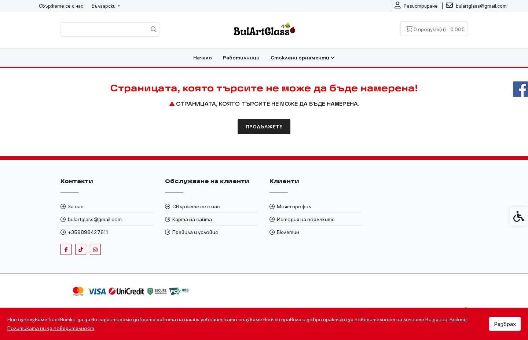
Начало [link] (202, 57)
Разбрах (505, 324)
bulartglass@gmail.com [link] (95, 219)
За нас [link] (76, 206)
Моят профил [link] (294, 206)
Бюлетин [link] (288, 232)
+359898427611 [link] (88, 232)
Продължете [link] (264, 126)
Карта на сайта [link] (192, 219)
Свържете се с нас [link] (61, 6)
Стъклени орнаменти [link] (303, 57)
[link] (416, 6)
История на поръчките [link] (306, 219)
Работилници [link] (241, 57)
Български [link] (104, 6)
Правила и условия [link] (195, 232)
